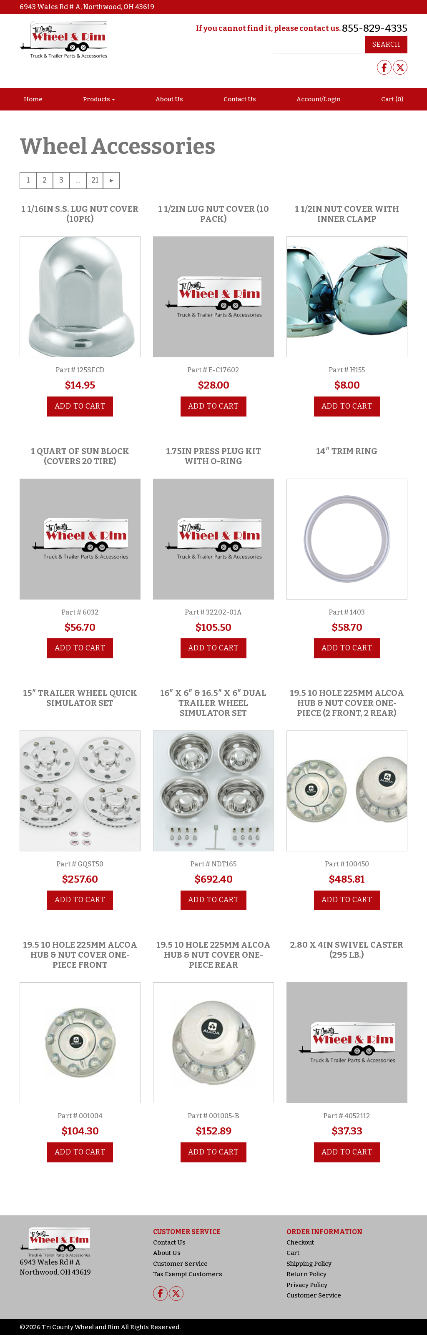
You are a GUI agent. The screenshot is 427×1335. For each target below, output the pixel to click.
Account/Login (318, 99)
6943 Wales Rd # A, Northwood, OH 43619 (87, 7)
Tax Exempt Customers (187, 1274)
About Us (169, 99)
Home (33, 99)
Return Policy (306, 1274)
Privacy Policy (306, 1285)
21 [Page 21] (94, 180)
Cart (292, 1253)
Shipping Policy (309, 1263)
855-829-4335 (374, 28)
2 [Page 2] (45, 180)
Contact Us (240, 99)
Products (96, 99)
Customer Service (180, 1263)
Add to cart (80, 406)
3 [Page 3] (61, 180)
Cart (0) (392, 99)
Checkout (300, 1242)
